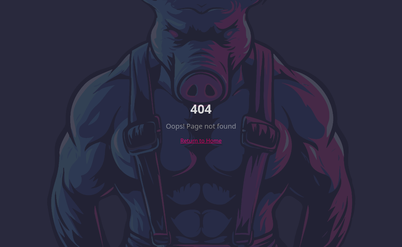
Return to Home (200, 140)
